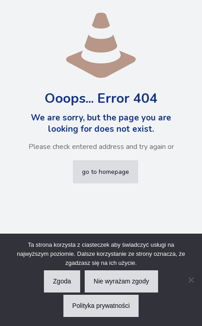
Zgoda (62, 281)
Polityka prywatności (101, 305)
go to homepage (105, 172)
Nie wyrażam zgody (121, 281)
